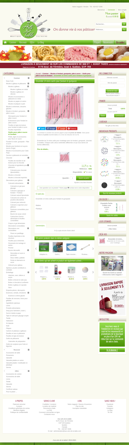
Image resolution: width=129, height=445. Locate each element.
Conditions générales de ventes (19, 408)
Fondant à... (58, 277)
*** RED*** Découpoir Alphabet (118, 183)
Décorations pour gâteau (14, 180)
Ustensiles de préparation (16, 341)
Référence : (84, 169)
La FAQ (49, 410)
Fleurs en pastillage (16, 233)
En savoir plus (40, 194)
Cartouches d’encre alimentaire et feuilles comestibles (17, 218)
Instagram (110, 408)
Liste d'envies (105, 221)
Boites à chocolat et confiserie (18, 282)
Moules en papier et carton (17, 101)
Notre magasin (106, 252)
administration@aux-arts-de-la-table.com (67, 431)
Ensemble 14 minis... (115, 239)
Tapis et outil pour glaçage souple (17, 316)
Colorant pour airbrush (17, 202)
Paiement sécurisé (19, 404)
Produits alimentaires (13, 308)
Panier (102, 100)
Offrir (32, 42)
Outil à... (57, 254)
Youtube (110, 406)
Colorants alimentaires (15, 183)
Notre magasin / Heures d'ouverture (80, 404)
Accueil (38, 74)
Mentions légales (19, 410)
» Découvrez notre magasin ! (112, 275)
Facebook (110, 404)
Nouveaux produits (108, 131)
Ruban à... (71, 277)
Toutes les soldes (112, 215)
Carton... (85, 277)
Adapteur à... (44, 254)
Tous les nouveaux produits (112, 193)
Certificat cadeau (11, 389)
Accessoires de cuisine (13, 374)
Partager (51, 128)
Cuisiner (13, 42)
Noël (7, 326)
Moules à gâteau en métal (19, 89)
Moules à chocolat (14, 175)
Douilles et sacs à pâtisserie (15, 333)
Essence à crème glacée (16, 296)
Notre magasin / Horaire (80, 7)
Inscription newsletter (80, 408)
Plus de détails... (43, 149)
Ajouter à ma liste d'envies (83, 182)
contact (71, 188)
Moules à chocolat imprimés (17, 177)
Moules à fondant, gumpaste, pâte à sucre (66, 74)
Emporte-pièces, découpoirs (15, 290)
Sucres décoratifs (14, 250)
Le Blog (41, 42)
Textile (8, 318)
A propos (19, 406)
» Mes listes (112, 229)
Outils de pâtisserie (12, 338)
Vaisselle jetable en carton (15, 360)
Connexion (111, 10)
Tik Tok (110, 412)
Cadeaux (103, 121)
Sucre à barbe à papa (13, 313)
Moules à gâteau (13, 86)
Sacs (10, 287)
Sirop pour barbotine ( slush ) (16, 311)
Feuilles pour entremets (16, 241)
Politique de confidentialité (19, 412)
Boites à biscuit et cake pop (17, 280)
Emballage (9, 272)
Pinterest (72, 128)
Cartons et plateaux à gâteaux (16, 331)
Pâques (97, 42)
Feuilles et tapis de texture (15, 336)
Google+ (61, 128)
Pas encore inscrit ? (112, 95)
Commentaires (40, 225)
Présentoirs (10, 355)
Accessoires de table (13, 353)
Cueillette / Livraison (49, 404)
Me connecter (105, 73)
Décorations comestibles (16, 226)
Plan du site (80, 406)
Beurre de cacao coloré (18, 214)
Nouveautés (108, 42)
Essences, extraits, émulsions (16, 293)
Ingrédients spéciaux (13, 303)
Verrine (8, 367)
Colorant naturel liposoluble (19, 195)
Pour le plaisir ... (11, 392)
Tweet (41, 128)
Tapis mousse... (71, 254)
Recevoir (23, 42)
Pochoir (10, 248)
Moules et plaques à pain (16, 104)
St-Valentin (9, 323)
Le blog (109, 410)
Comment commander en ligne (49, 412)
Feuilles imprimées (14, 130)
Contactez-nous (49, 414)
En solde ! (120, 42)
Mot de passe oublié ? (112, 93)
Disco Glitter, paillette (17, 258)
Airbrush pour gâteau (15, 265)
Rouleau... (85, 254)
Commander (119, 115)
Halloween (9, 321)
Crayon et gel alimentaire (16, 223)
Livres (8, 305)
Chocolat (9, 158)
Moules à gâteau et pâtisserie (16, 83)
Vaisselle (9, 358)
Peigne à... (43, 277)
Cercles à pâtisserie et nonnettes (17, 155)
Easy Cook (9, 81)
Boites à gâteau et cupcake (17, 285)
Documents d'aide (49, 408)
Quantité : (66, 178)
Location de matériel (49, 406)
